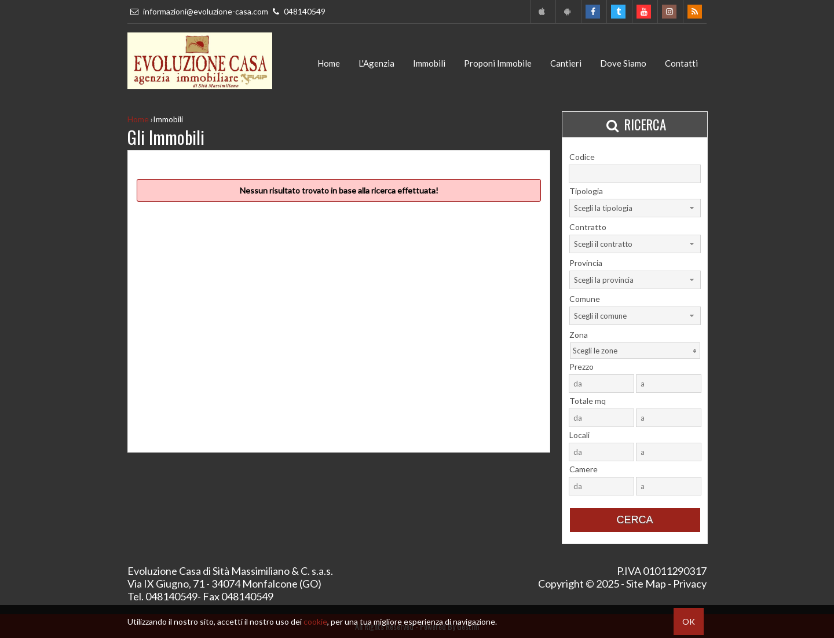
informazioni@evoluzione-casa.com (198, 11)
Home (328, 63)
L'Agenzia (376, 63)
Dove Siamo (623, 63)
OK (688, 621)
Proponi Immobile (498, 63)
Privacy (690, 583)
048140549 (297, 11)
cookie (315, 621)
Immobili (429, 63)
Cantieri (565, 63)
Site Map (646, 583)
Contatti (681, 63)
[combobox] (635, 208)
